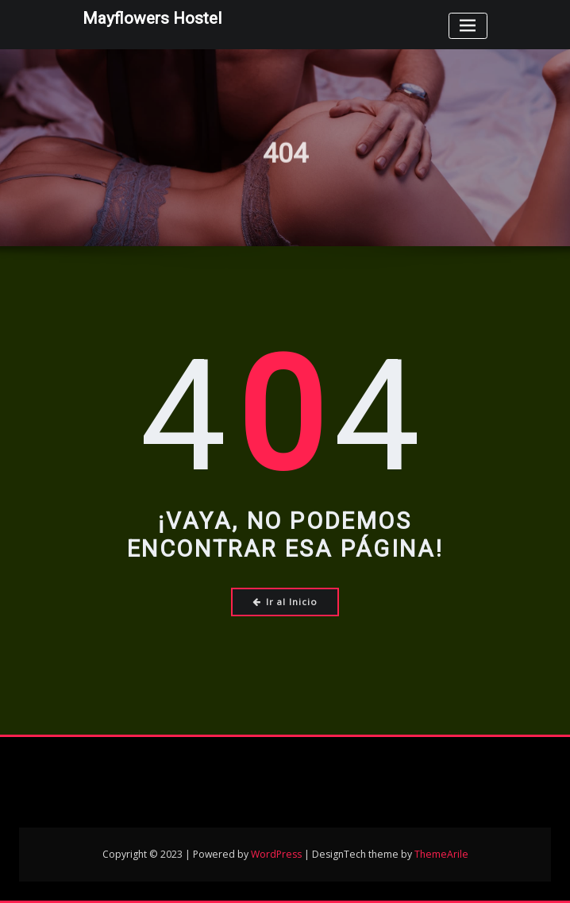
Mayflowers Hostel (152, 18)
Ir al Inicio (285, 602)
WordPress (276, 854)
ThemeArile (441, 854)
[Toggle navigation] (468, 26)
